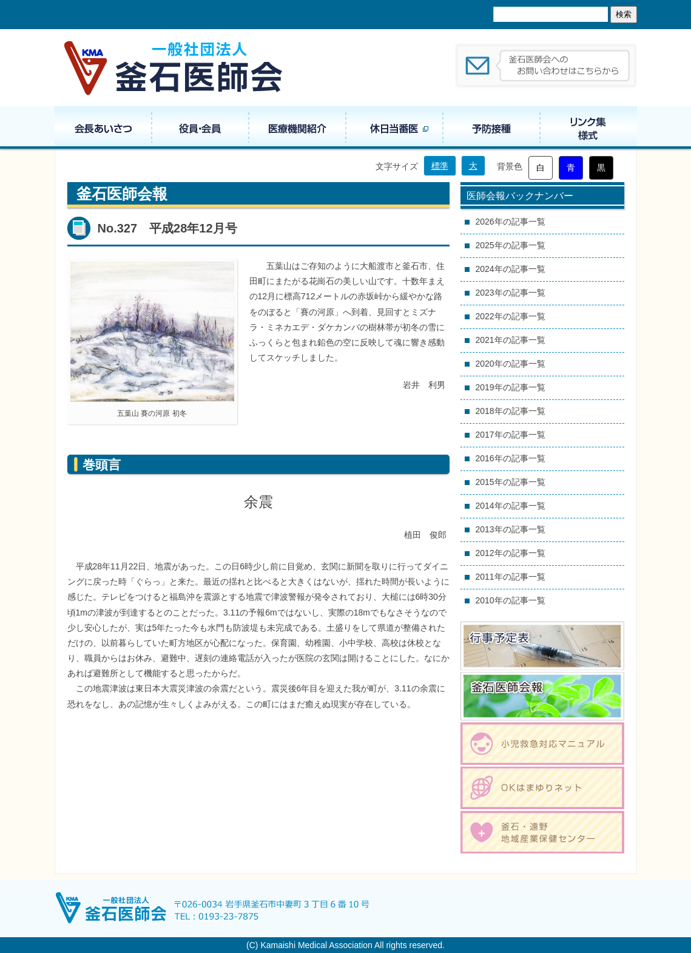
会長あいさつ (103, 127)
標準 (439, 166)
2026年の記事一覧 (510, 221)
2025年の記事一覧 (510, 245)
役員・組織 (200, 127)
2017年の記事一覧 (510, 434)
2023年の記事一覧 (510, 292)
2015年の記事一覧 (510, 482)
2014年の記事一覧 (510, 505)
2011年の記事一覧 (510, 577)
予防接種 (491, 127)
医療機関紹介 (297, 127)
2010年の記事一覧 (510, 600)
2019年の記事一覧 (510, 387)
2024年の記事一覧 (510, 269)
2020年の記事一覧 (510, 363)
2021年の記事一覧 (510, 340)
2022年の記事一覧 (510, 316)
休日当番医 (394, 127)
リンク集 (588, 127)
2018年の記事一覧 (510, 411)
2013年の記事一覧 (510, 529)
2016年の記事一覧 (510, 458)
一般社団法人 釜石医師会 (174, 67)
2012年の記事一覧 (510, 553)
